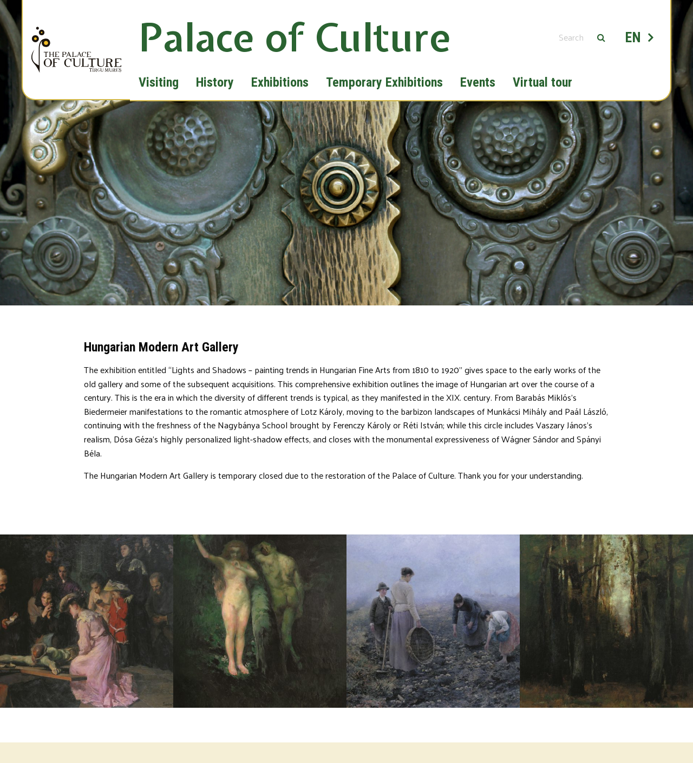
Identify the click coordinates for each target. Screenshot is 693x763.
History (215, 82)
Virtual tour (542, 82)
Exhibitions (280, 82)
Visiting (159, 82)
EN (633, 37)
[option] (346, 191)
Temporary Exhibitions (384, 82)
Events (477, 82)
